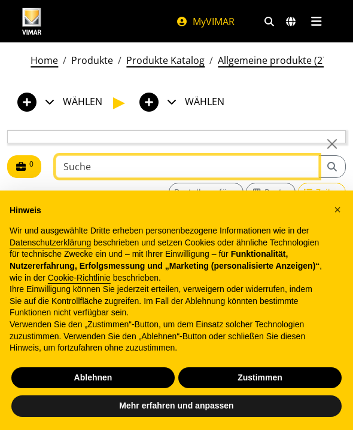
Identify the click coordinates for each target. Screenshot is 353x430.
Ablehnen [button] (93, 377)
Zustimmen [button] (260, 377)
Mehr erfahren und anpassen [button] (176, 405)
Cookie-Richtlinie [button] (79, 277)
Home (44, 60)
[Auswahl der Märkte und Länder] (291, 21)
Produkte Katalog (165, 60)
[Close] (332, 144)
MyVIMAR (205, 21)
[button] (337, 209)
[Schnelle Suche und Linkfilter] (269, 21)
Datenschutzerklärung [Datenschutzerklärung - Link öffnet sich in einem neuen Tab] (50, 242)
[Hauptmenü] (316, 21)
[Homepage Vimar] (31, 21)
